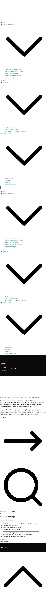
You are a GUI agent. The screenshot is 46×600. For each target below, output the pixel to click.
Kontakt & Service (7, 302)
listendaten (38, 404)
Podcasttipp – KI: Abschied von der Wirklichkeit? (14, 536)
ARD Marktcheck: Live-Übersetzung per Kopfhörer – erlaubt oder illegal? (20, 523)
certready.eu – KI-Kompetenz (12, 78)
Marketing (13, 402)
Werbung (19, 402)
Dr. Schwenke (6, 251)
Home (4, 22)
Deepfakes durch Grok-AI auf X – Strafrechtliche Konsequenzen (18, 534)
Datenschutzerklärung (10, 184)
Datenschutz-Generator (10, 77)
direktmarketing (16, 404)
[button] (24, 67)
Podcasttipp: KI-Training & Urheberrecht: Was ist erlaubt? (16, 533)
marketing (18, 406)
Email (21, 404)
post (22, 406)
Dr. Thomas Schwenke (10, 127)
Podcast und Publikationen (11, 129)
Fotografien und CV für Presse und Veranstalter (16, 131)
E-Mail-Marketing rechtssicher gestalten (12, 527)
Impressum (8, 182)
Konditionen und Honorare (11, 73)
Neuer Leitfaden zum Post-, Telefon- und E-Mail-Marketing (19, 397)
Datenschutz (8, 402)
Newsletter (7, 180)
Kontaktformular (9, 178)
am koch (42, 402)
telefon (25, 406)
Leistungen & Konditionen (9, 193)
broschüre (2, 404)
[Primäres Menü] (0, 187)
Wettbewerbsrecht (26, 402)
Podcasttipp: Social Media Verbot (10, 525)
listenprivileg (12, 406)
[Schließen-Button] (0, 188)
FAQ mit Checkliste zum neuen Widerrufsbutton (14, 522)
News (4, 80)
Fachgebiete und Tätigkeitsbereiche (13, 69)
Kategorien (2, 539)
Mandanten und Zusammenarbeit (13, 75)
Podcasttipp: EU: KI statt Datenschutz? (12, 529)
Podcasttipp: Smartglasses (9, 520)
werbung (30, 406)
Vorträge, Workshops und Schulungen (14, 71)
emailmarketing (27, 404)
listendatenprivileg (4, 406)
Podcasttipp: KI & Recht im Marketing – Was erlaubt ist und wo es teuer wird (21, 531)
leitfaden (33, 404)
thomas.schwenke (6, 400)
